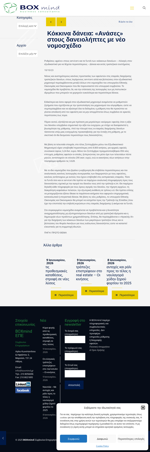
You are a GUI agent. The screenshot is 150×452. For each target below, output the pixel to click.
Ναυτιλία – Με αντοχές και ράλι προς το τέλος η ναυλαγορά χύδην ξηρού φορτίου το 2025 (119, 273)
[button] (143, 407)
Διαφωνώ (102, 438)
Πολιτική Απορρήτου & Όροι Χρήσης (99, 348)
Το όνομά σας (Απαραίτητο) (75, 336)
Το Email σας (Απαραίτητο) (75, 370)
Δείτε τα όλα (125, 21)
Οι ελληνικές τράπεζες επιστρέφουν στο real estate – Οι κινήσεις (89, 271)
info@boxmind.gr (24, 370)
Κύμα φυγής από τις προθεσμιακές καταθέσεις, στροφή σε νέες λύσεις (59, 273)
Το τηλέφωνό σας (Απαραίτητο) (75, 353)
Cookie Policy (102, 445)
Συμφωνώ (73, 438)
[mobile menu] (132, 8)
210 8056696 (27, 373)
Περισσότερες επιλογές (131, 438)
